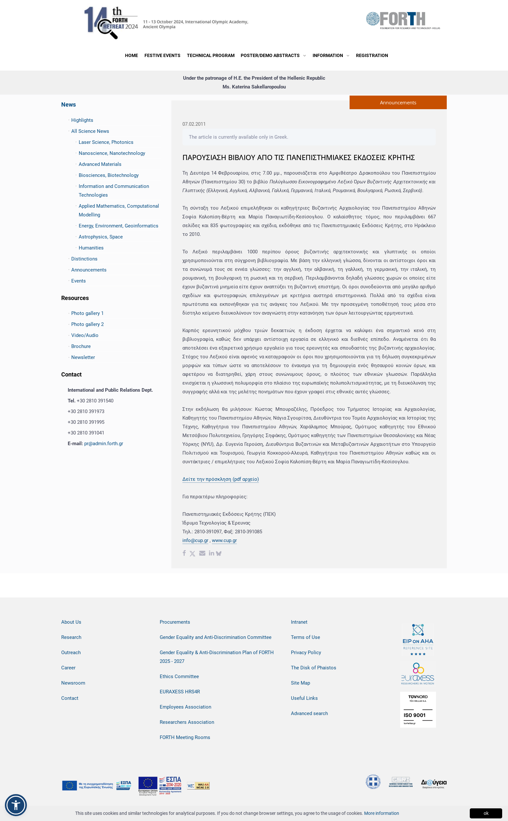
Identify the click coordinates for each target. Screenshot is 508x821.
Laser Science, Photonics (106, 142)
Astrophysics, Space (101, 237)
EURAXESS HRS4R (180, 692)
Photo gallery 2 (87, 324)
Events (78, 281)
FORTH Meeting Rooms (185, 737)
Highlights (82, 120)
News (68, 104)
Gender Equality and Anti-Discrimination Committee (215, 637)
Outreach (71, 652)
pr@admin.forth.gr (103, 443)
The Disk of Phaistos (313, 668)
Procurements (175, 622)
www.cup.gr (224, 540)
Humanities (91, 248)
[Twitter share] (192, 554)
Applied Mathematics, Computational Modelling (119, 210)
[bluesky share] (218, 554)
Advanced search (309, 713)
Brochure (81, 346)
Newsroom (73, 683)
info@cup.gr (195, 540)
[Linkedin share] (211, 554)
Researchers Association (187, 722)
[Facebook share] (184, 554)
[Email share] (202, 554)
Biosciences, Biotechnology (109, 175)
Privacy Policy (306, 652)
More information (381, 813)
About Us (71, 622)
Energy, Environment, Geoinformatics (118, 226)
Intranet (299, 622)
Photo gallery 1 (87, 313)
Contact (69, 698)
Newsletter (83, 357)
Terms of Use (305, 637)
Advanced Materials (100, 164)
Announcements (89, 270)
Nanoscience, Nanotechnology (112, 153)
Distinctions (84, 259)
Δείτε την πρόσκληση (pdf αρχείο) (220, 479)
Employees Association (185, 707)
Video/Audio (84, 335)
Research (71, 637)
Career (68, 668)
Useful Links (304, 698)
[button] (15, 805)
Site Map (300, 683)
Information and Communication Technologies (114, 190)
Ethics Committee (179, 676)
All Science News (90, 131)
